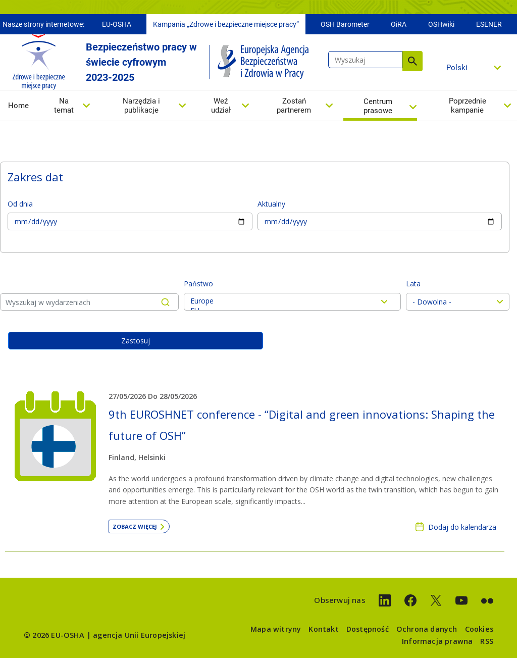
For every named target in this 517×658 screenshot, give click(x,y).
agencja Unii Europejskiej (139, 635)
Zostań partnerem (294, 105)
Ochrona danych (426, 629)
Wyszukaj (412, 61)
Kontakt (323, 629)
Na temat (64, 105)
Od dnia (20, 204)
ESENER (489, 24)
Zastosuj (135, 340)
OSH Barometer (345, 24)
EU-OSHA (116, 24)
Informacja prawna (437, 641)
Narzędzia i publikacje (141, 105)
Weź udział (221, 105)
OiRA (398, 24)
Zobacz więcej (135, 526)
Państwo (198, 283)
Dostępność (367, 629)
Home (18, 105)
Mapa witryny (275, 629)
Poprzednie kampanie (467, 105)
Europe (292, 301)
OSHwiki (441, 24)
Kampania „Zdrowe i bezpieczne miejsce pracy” (226, 24)
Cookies (479, 629)
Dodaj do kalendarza (462, 527)
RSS (486, 641)
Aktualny (271, 204)
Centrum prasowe (378, 106)
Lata (413, 283)
